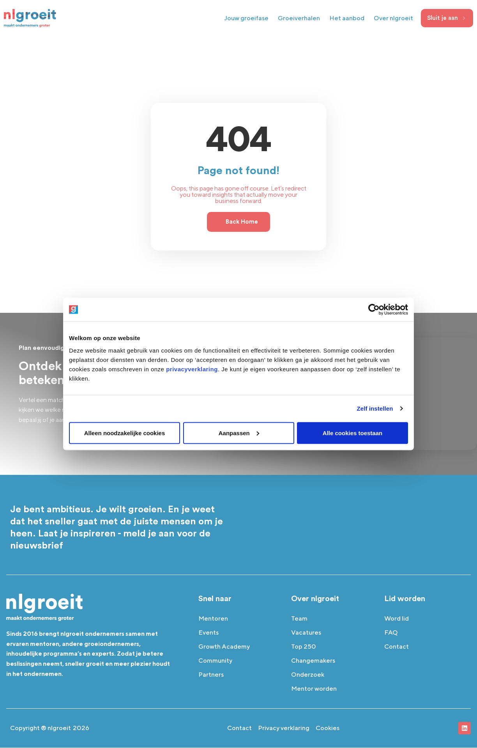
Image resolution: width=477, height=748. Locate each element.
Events (208, 633)
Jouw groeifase (246, 18)
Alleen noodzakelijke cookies (124, 432)
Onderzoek (307, 675)
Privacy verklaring (283, 728)
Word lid (396, 619)
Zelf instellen (375, 408)
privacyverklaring (192, 368)
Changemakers (313, 661)
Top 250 (303, 647)
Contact (396, 647)
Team (299, 619)
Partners (211, 675)
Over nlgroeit (393, 18)
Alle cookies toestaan (352, 432)
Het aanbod (346, 18)
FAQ (391, 633)
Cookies (327, 728)
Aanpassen (239, 432)
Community (215, 661)
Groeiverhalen (299, 18)
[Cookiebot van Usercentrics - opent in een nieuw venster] (374, 310)
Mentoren (213, 619)
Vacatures (306, 633)
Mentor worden (314, 689)
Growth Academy (224, 647)
